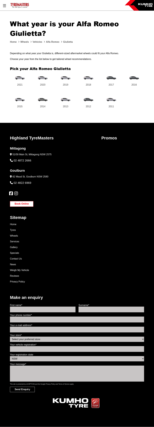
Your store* (16, 335)
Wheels (14, 235)
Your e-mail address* (21, 325)
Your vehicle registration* (23, 344)
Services (14, 241)
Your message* (18, 364)
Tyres (13, 230)
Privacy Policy (17, 281)
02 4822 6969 (20, 182)
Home (13, 224)
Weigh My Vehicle (19, 270)
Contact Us (16, 258)
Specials (14, 253)
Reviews (14, 276)
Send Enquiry (22, 389)
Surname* (84, 305)
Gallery (14, 247)
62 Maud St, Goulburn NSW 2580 (30, 176)
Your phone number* (21, 315)
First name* (16, 305)
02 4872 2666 (20, 160)
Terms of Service (63, 384)
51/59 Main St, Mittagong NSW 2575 (32, 154)
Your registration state (21, 354)
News (13, 264)
